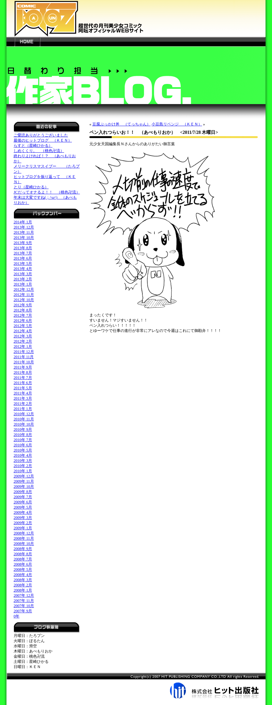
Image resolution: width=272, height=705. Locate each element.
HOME (27, 41)
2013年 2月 (23, 279)
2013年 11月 (24, 232)
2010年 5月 (23, 450)
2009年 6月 (23, 502)
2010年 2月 (23, 466)
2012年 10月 (24, 300)
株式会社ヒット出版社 (136, 686)
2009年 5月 (23, 507)
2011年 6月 (23, 383)
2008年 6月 (23, 564)
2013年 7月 (23, 253)
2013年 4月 (23, 268)
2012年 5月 (23, 325)
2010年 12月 (24, 414)
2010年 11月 (24, 419)
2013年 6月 (23, 258)
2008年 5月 (23, 569)
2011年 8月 (23, 372)
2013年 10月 (24, 237)
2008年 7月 (23, 559)
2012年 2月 (23, 341)
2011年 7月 (23, 377)
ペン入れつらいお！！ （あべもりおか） (132, 132)
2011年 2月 (23, 403)
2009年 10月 (24, 486)
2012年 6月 (23, 320)
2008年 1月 (23, 590)
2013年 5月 (23, 263)
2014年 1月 (23, 222)
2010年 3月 (23, 460)
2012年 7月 (23, 315)
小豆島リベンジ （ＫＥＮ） (177, 124)
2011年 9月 (23, 367)
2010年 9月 (23, 429)
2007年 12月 (24, 595)
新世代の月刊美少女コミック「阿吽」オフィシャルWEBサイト (136, 18)
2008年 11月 (24, 538)
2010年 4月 (23, 455)
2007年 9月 (23, 611)
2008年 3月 (23, 580)
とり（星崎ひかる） (31, 187)
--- (10, 41)
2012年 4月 (23, 331)
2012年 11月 (24, 294)
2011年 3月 (23, 398)
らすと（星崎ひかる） (33, 145)
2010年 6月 (23, 445)
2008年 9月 (23, 548)
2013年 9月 (23, 243)
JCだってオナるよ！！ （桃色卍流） (47, 192)
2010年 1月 (23, 471)
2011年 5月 (23, 388)
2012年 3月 (23, 336)
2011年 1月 (23, 408)
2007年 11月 (24, 600)
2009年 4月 (23, 512)
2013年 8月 (23, 248)
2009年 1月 (23, 528)
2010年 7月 (23, 440)
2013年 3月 (23, 274)
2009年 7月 (23, 497)
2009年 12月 (24, 476)
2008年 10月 (24, 543)
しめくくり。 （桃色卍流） (39, 150)
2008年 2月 (23, 585)
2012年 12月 (24, 289)
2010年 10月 (24, 424)
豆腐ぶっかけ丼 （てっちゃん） (121, 124)
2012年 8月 (23, 310)
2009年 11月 (24, 481)
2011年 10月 (24, 362)
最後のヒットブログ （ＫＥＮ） (43, 140)
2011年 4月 (23, 393)
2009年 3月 (23, 517)
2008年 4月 (23, 574)
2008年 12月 (24, 533)
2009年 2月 (23, 523)
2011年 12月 (24, 351)
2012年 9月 (23, 305)
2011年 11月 (24, 357)
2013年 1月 (23, 284)
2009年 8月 (23, 491)
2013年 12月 (24, 227)
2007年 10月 (24, 606)
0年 (16, 616)
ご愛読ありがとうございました (41, 135)
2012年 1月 (23, 346)
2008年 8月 (23, 554)
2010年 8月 (23, 434)
